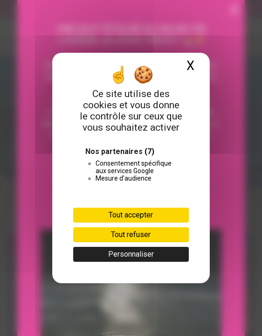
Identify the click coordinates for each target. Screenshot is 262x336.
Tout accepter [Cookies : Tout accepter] (131, 214)
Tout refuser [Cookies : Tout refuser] (131, 234)
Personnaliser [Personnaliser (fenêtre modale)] (131, 254)
